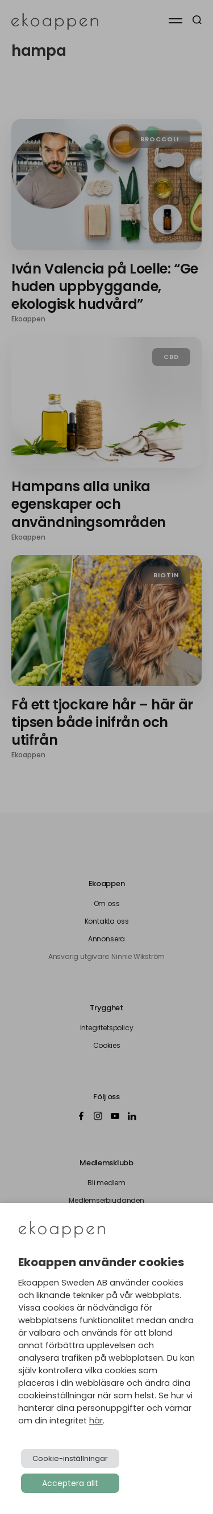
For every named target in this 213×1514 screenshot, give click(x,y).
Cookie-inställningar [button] (70, 1458)
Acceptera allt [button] (70, 1483)
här (96, 1420)
